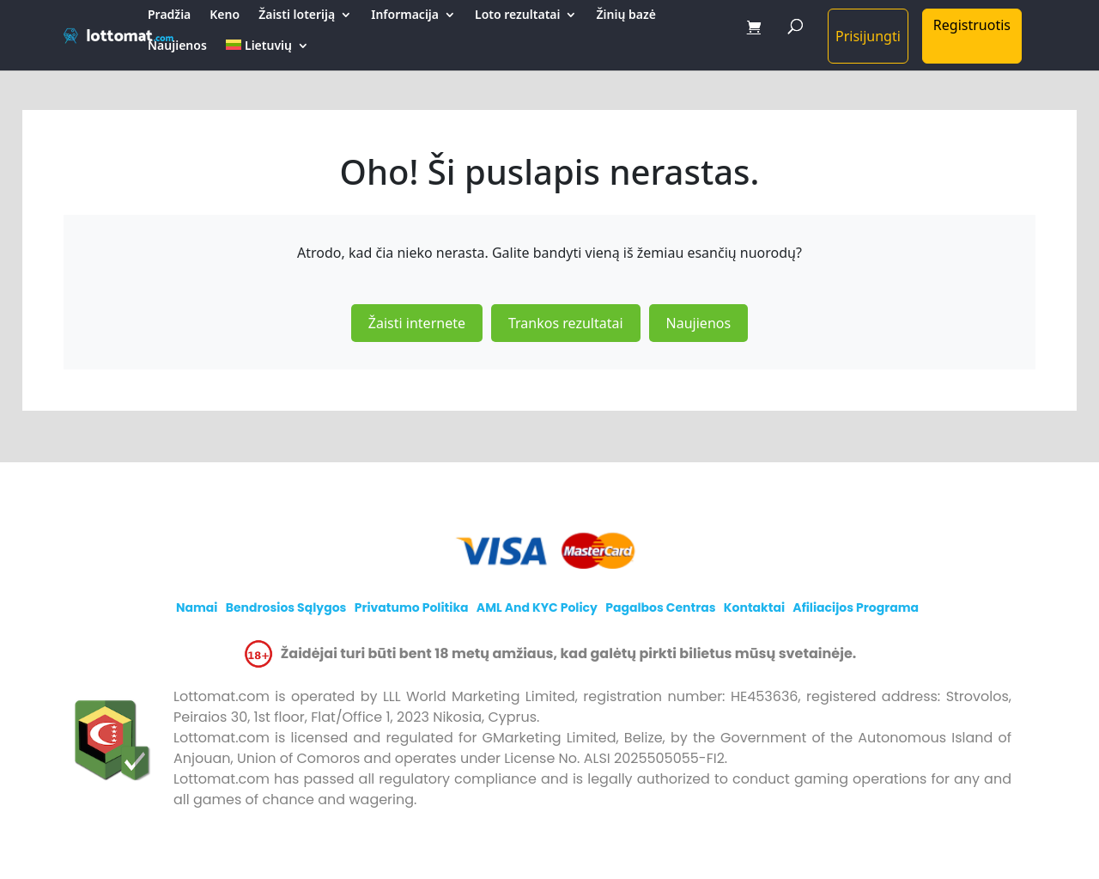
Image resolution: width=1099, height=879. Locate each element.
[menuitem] (267, 55)
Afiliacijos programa (855, 607)
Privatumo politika (412, 607)
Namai (197, 607)
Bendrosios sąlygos (286, 607)
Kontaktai (754, 607)
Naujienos (177, 46)
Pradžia (169, 15)
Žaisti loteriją (296, 15)
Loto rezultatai (517, 15)
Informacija (405, 15)
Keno (224, 15)
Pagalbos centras (660, 607)
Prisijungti (868, 36)
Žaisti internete (416, 323)
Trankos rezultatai (565, 323)
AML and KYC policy (537, 607)
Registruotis (972, 24)
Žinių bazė (625, 15)
